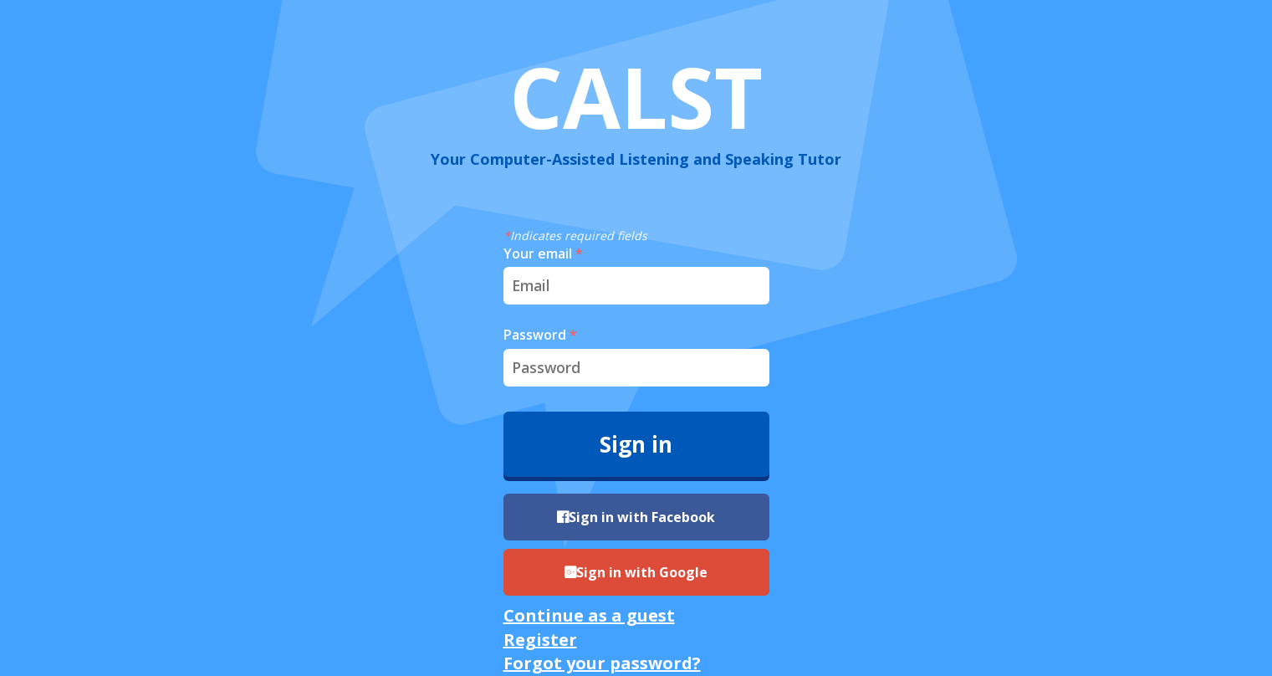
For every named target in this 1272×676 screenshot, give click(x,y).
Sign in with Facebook (636, 517)
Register (540, 639)
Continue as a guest (589, 615)
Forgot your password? (602, 663)
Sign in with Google (636, 572)
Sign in (636, 444)
